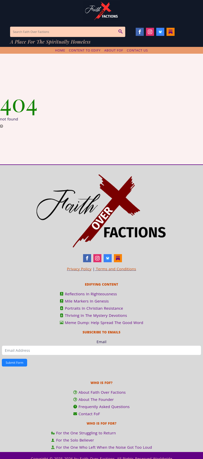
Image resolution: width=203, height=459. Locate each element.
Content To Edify (85, 50)
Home (60, 50)
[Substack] (171, 32)
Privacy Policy (79, 268)
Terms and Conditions (115, 268)
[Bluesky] (160, 32)
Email (102, 341)
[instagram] (150, 32)
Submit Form (14, 363)
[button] (120, 32)
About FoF (113, 50)
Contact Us (137, 50)
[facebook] (140, 32)
